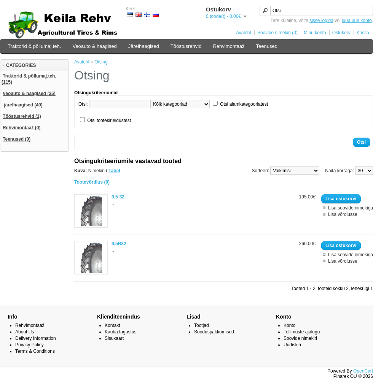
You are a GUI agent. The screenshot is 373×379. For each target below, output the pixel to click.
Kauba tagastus (120, 332)
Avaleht (243, 32)
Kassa (363, 32)
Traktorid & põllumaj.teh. (34, 46)
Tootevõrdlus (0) (92, 182)
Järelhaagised (143, 46)
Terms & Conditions (35, 351)
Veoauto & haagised (94, 46)
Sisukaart (114, 338)
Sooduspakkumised (214, 332)
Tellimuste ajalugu (302, 332)
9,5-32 (118, 197)
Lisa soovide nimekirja (350, 208)
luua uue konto (357, 20)
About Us (24, 332)
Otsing (101, 62)
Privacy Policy (29, 344)
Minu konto (315, 32)
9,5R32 (119, 243)
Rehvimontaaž (228, 46)
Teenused (266, 46)
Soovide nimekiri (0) (277, 32)
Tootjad (201, 325)
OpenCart (363, 371)
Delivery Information (35, 338)
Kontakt (112, 325)
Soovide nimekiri (300, 338)
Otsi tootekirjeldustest (109, 120)
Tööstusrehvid (186, 46)
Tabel (114, 170)
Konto (289, 325)
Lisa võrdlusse (342, 214)
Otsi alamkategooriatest (244, 104)
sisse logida (321, 20)
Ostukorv (341, 32)
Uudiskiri (292, 344)
